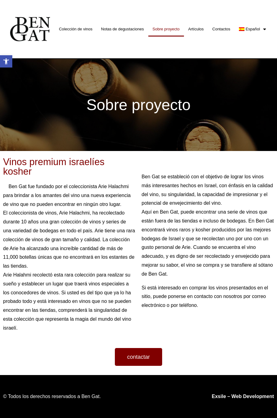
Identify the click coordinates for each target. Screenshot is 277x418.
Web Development (253, 396)
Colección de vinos (75, 29)
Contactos (221, 29)
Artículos (196, 29)
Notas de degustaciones (122, 29)
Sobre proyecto (166, 29)
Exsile (219, 396)
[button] (138, 357)
